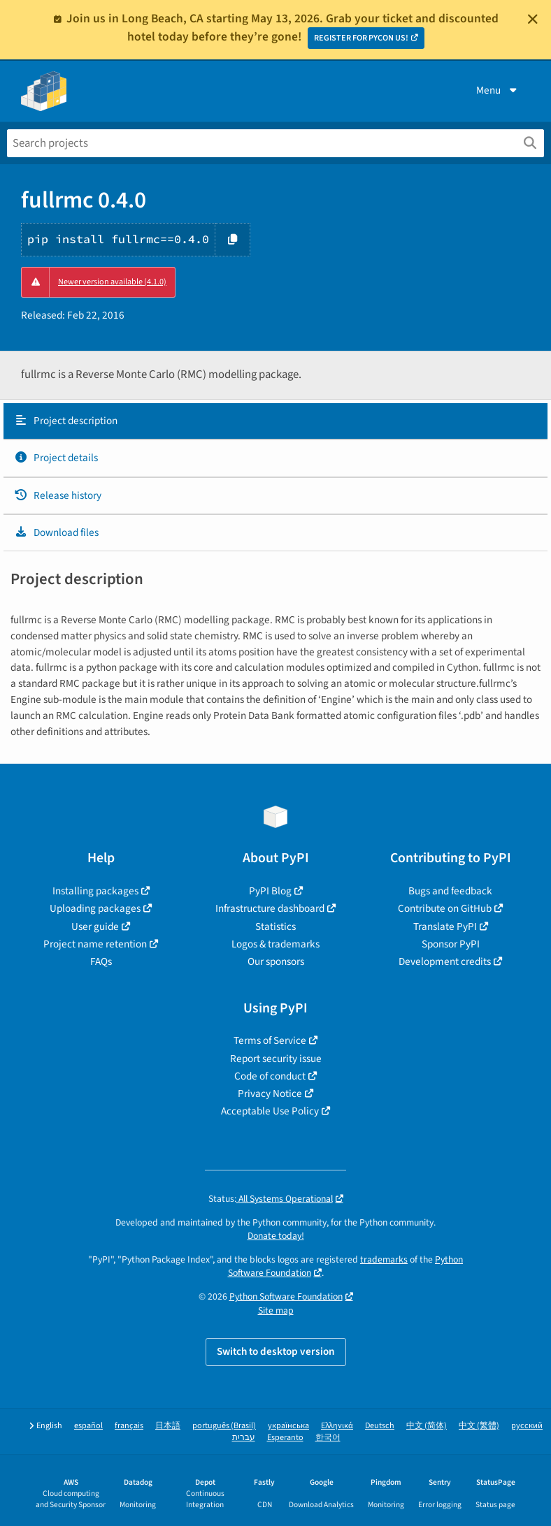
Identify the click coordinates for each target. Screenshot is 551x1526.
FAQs (101, 961)
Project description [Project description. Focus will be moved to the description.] (65, 420)
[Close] (533, 19)
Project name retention (95, 944)
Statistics (275, 926)
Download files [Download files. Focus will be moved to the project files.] (56, 532)
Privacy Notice (270, 1093)
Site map (276, 1310)
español (88, 1426)
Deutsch (379, 1426)
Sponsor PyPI (451, 944)
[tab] (275, 421)
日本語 (167, 1426)
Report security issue (276, 1058)
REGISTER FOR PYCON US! (361, 38)
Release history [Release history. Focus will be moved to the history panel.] (57, 495)
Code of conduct (270, 1076)
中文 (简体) (426, 1426)
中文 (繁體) (479, 1426)
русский (527, 1426)
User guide (95, 926)
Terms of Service (270, 1040)
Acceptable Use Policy (270, 1111)
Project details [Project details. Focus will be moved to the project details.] (56, 457)
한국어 (328, 1438)
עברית (243, 1438)
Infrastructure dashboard (269, 908)
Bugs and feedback (450, 891)
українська (288, 1426)
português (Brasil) (224, 1426)
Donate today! (276, 1235)
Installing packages (95, 891)
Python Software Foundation (286, 1296)
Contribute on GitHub (445, 908)
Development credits (445, 961)
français (129, 1426)
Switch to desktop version (276, 1351)
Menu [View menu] (498, 90)
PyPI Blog (270, 891)
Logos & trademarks (275, 944)
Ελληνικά (337, 1426)
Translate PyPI (445, 926)
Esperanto (285, 1438)
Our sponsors (276, 961)
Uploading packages (95, 908)
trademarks (384, 1259)
